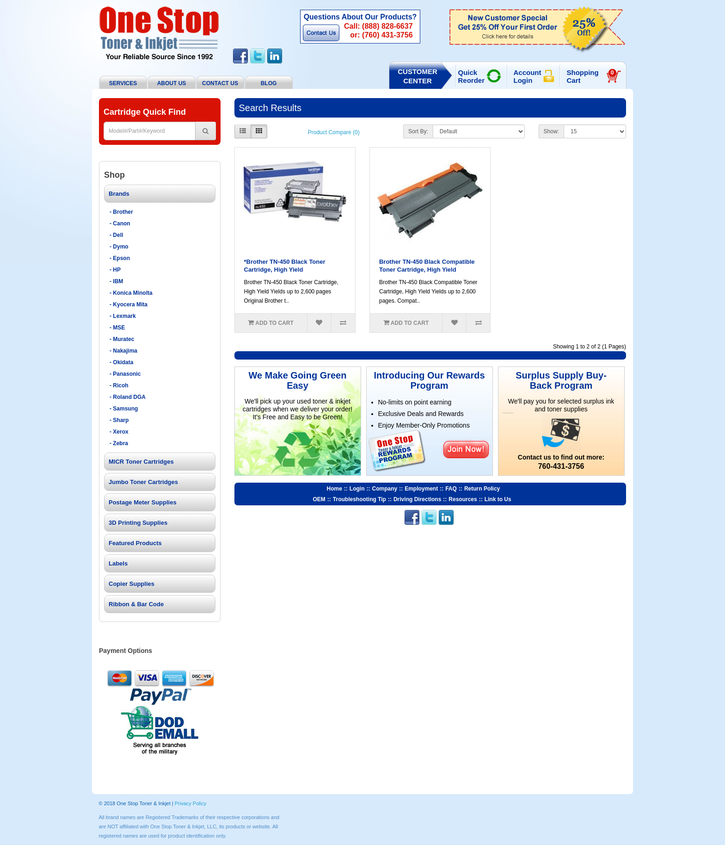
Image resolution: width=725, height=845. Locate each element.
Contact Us (321, 33)
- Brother (121, 212)
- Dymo (119, 246)
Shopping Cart (591, 76)
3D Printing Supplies (138, 522)
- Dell (116, 235)
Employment (421, 488)
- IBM (116, 281)
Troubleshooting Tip (359, 499)
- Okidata (121, 362)
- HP (115, 270)
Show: (551, 131)
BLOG (269, 83)
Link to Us (498, 499)
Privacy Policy (190, 803)
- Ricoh (119, 385)
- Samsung (124, 408)
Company (385, 488)
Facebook (240, 56)
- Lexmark (123, 316)
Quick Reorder (471, 76)
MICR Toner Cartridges (141, 461)
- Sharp (119, 420)
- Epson (120, 258)
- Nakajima (123, 351)
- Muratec (122, 339)
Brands (119, 193)
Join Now (466, 449)
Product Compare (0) (334, 132)
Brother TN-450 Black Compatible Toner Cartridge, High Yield (427, 265)
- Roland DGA (128, 397)
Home (334, 488)
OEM (319, 499)
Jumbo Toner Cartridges (143, 481)
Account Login (527, 76)
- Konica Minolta (131, 293)
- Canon (120, 223)
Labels (118, 563)
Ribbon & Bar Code (136, 604)
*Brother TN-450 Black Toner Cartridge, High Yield (285, 265)
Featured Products (135, 543)
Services (123, 83)
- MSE (117, 327)
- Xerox (119, 432)
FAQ (451, 488)
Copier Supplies (131, 583)
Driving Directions (417, 499)
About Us (171, 83)
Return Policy (482, 488)
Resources (463, 499)
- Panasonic (125, 374)
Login (357, 488)
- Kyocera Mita (128, 304)
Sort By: (418, 131)
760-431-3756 (561, 466)
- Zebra (119, 443)
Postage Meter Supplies (143, 502)
